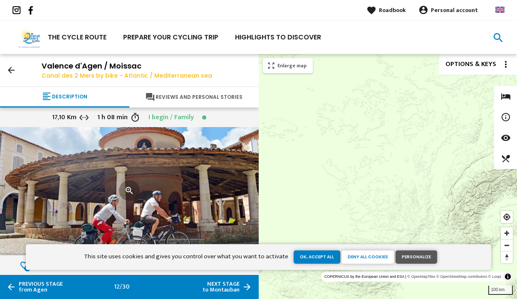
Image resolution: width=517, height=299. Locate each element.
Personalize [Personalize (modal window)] (416, 257)
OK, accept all (317, 257)
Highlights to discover (278, 37)
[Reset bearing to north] (507, 257)
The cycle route (77, 37)
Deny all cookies (368, 257)
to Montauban (221, 287)
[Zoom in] (507, 233)
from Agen (41, 287)
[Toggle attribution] (508, 277)
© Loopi (494, 276)
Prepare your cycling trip (170, 37)
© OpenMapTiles (421, 276)
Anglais (500, 10)
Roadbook (392, 10)
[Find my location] (507, 217)
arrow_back (11, 70)
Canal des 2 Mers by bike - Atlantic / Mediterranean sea (127, 75)
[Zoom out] (507, 245)
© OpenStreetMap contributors (461, 276)
